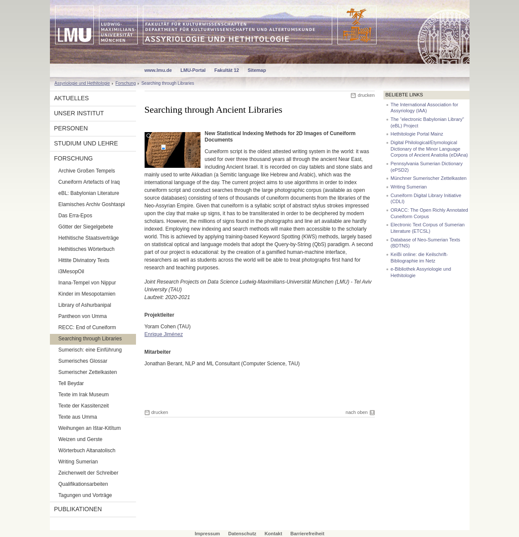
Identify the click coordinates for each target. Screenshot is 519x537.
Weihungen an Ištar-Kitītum (90, 428)
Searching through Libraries (90, 339)
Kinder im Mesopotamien (87, 294)
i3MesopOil (71, 271)
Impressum (207, 533)
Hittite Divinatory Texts (84, 260)
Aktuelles (71, 98)
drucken (366, 95)
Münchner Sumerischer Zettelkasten (429, 178)
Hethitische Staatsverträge (89, 238)
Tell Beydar (71, 383)
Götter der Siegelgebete (86, 227)
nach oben (357, 412)
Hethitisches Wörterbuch (87, 249)
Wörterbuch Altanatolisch (87, 451)
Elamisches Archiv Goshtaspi (92, 204)
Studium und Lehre (86, 143)
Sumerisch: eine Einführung (90, 350)
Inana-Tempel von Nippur (87, 283)
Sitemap (256, 70)
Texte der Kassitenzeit (84, 406)
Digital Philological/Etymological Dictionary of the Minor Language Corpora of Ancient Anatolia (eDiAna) (429, 148)
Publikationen (78, 509)
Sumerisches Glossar (83, 361)
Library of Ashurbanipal (85, 305)
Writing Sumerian (78, 462)
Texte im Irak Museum (84, 395)
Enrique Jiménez (164, 334)
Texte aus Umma (78, 417)
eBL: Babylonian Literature (89, 193)
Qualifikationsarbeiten (83, 484)
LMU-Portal (193, 70)
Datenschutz (242, 533)
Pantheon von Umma (83, 316)
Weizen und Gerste (81, 439)
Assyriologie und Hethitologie (82, 83)
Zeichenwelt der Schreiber (88, 473)
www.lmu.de (158, 70)
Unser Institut (79, 113)
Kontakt (273, 533)
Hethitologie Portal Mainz (417, 133)
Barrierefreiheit (307, 533)
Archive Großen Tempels (87, 171)
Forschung (125, 83)
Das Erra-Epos (76, 216)
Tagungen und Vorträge (85, 495)
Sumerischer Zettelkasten (88, 372)
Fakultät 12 (226, 70)
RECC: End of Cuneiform (87, 327)
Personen (71, 128)
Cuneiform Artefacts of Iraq (89, 182)
